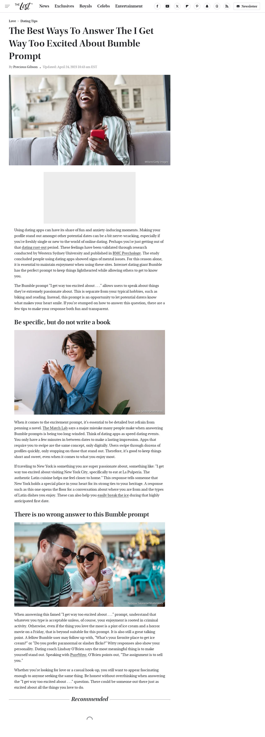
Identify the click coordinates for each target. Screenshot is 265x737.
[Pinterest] (197, 6)
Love (12, 21)
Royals (86, 6)
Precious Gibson (25, 67)
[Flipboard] (187, 6)
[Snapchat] (207, 6)
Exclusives (64, 6)
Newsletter (246, 6)
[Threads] (217, 6)
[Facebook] (157, 6)
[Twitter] (177, 6)
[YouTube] (167, 6)
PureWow (78, 655)
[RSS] (227, 6)
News (44, 6)
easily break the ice (113, 495)
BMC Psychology (127, 253)
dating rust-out (34, 247)
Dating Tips (28, 21)
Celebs (103, 6)
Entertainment (129, 6)
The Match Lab (55, 428)
